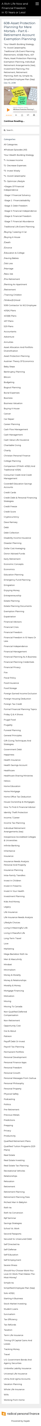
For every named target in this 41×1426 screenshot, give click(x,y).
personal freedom (13, 1068)
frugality (8, 725)
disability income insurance (17, 538)
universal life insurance (15, 1374)
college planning (12, 461)
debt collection (11, 533)
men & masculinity (13, 959)
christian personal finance (17, 456)
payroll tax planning (14, 1047)
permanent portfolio (14, 1052)
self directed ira (11, 1244)
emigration (9, 585)
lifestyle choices (12, 922)
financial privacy (12, 667)
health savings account (15, 765)
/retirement (10, 55)
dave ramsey (10, 522)
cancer (7, 414)
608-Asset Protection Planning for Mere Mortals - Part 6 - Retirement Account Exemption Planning (20, 31)
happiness (9, 755)
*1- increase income (13, 160)
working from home (14, 1400)
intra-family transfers (14, 875)
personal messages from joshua (20, 1078)
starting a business (13, 1298)
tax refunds (10, 1325)
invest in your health (14, 891)
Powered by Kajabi (20, 1421)
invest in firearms (12, 886)
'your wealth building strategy (19, 44)
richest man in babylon (15, 1202)
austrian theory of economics (19, 361)
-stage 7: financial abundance (19, 221)
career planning (12, 424)
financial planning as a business (20, 657)
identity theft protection (16, 812)
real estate (9, 1155)
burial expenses (12, 393)
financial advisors (13, 622)
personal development (15, 1057)
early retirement (12, 559)
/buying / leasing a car (15, 232)
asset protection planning (23, 58)
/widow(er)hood (12, 300)
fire (6, 672)
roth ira (17, 76)
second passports (12, 1234)
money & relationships (15, 980)
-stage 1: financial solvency (17, 195)
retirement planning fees (17, 1197)
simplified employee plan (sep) (19, 79)
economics (9, 569)
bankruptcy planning (14, 372)
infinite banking (12, 845)
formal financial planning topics (20, 709)
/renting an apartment (15, 284)
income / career (12, 817)
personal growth (12, 1073)
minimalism (10, 970)
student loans (11, 1309)
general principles (13, 735)
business (8, 398)
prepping (8, 1125)
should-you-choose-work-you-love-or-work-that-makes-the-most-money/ (19, 1274)
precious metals (11, 1115)
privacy (7, 1130)
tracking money (12, 1349)
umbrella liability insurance (17, 1368)
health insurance (12, 760)
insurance (8, 856)
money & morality (12, 975)
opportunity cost (12, 1026)
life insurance (10, 912)
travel (7, 1354)
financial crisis (11, 627)
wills (6, 1394)
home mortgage (12, 791)
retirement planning (14, 1192)
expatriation (10, 616)
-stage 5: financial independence (20, 211)
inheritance (9, 851)
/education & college (14, 253)
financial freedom (13, 632)
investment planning (14, 69)
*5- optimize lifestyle (14, 181)
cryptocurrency (11, 517)
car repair (9, 419)
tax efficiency (10, 1319)
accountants (10, 331)
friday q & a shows (13, 714)
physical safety (11, 1094)
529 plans (8, 326)
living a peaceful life (14, 933)
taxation (8, 1330)
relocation (9, 1181)
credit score (10, 512)
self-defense (10, 1249)
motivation (9, 996)
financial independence (16, 646)
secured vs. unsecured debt (18, 1239)
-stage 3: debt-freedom (16, 206)
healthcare (9, 770)
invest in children (12, 880)
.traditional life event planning (19, 51)
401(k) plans (10, 310)
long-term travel (12, 938)
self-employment (12, 1260)
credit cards (10, 492)
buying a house (12, 408)
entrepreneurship (12, 595)
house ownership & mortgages (19, 802)
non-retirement (12, 1020)
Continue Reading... (14, 121)
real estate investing (14, 1160)
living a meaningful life (16, 928)
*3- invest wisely (12, 171)
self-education (11, 1255)
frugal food (10, 720)
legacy (7, 907)
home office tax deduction (17, 797)
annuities (8, 342)
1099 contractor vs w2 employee (20, 305)
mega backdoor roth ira (16, 954)
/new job (8, 274)
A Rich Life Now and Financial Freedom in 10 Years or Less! (15, 8)
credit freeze (10, 506)
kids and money (12, 901)
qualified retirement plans (17, 1141)
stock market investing (15, 1304)
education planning (13, 575)
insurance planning (13, 870)
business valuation (13, 403)
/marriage (8, 268)
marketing (9, 949)
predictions (9, 1120)
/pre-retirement (12, 279)
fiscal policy (10, 678)
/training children (13, 295)
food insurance (11, 683)
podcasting (9, 1099)
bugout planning (12, 387)
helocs (7, 781)
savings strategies (13, 1223)
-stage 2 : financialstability (17, 200)
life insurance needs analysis (18, 917)
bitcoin (7, 377)
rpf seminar (10, 1218)
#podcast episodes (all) (15, 150)
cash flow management (16, 429)
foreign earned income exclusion (20, 693)
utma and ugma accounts (17, 1379)
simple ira (27, 76)
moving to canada (13, 1006)
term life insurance (13, 1335)
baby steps (9, 366)
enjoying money (12, 590)
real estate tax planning (16, 1165)
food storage (10, 688)
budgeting (9, 382)
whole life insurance (14, 1389)
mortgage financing (14, 991)
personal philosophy (14, 1083)
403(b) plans (23, 55)
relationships (10, 1176)
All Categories (10, 144)
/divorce (8, 248)
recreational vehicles (14, 1171)
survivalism (9, 1314)
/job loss (8, 263)
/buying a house (12, 237)
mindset (8, 964)
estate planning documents (18, 606)
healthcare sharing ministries (18, 776)
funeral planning (12, 730)
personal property (12, 1089)
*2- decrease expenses (15, 165)
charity (7, 450)
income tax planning (14, 823)
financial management (15, 651)
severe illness (10, 1265)
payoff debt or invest (14, 1041)
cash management (13, 435)
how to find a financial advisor (20, 807)
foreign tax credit (13, 704)
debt (6, 527)
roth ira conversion (13, 1213)
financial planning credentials (19, 662)
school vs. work (11, 1228)
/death (7, 242)
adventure (9, 337)
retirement (9, 1186)
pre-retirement (11, 1109)
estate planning (12, 601)
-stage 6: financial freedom (17, 216)
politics (7, 1104)
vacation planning (13, 1384)
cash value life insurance (16, 440)
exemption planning (14, 62)
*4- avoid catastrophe (14, 48)
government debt (13, 749)
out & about (10, 1031)
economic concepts (14, 564)
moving (7, 1001)
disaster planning (12, 543)
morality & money (12, 985)
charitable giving (12, 445)
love (6, 943)
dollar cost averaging (14, 548)
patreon (8, 1036)
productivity (10, 1136)
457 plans (8, 321)
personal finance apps (15, 1062)
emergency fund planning (17, 580)
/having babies (11, 258)
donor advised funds (14, 553)
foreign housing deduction (17, 699)
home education (12, 786)
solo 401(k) (9, 1293)
